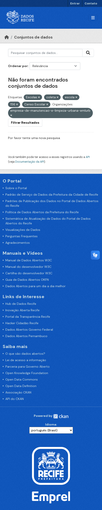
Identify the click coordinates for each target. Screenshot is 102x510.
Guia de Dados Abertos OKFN (27, 280)
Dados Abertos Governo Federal (29, 330)
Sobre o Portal (16, 188)
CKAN (60, 416)
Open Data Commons (21, 379)
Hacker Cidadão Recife (21, 323)
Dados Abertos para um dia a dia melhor (35, 286)
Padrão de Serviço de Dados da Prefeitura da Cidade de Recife (51, 195)
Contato (91, 3)
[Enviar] (88, 53)
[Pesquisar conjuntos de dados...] (45, 53)
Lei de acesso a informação (25, 360)
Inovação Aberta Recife (22, 310)
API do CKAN (14, 399)
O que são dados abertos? (25, 354)
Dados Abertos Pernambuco (26, 336)
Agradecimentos (17, 243)
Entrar (75, 3)
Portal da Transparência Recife (27, 317)
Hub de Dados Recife (20, 304)
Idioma (50, 424)
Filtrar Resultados (25, 123)
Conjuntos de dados (33, 37)
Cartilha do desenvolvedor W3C (28, 273)
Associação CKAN (18, 392)
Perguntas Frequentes (21, 236)
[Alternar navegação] (93, 18)
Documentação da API (29, 162)
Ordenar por (18, 66)
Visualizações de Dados (22, 230)
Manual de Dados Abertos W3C (28, 260)
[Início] (6, 37)
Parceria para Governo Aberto (27, 367)
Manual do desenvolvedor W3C (28, 267)
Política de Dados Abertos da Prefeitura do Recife (42, 212)
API (88, 157)
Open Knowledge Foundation (26, 373)
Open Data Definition (20, 386)
